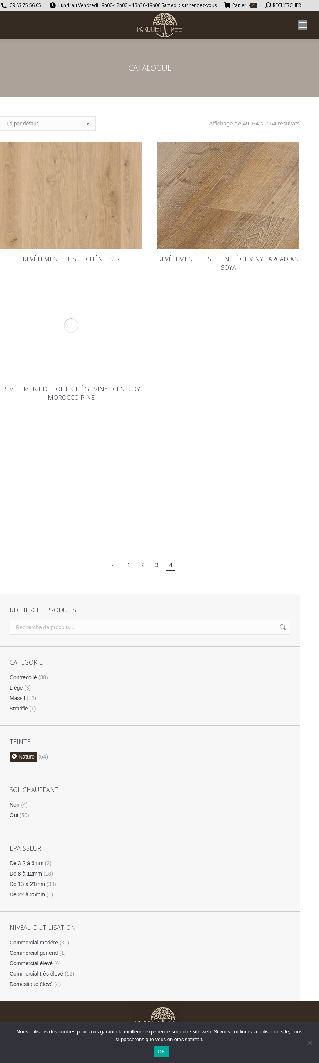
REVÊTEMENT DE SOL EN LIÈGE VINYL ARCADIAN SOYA (228, 263)
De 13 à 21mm (27, 884)
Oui (14, 815)
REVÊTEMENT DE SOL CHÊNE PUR (71, 259)
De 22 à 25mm (27, 894)
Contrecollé (23, 677)
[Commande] (48, 123)
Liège (16, 688)
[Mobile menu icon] (302, 25)
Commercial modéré (34, 942)
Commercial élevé (31, 963)
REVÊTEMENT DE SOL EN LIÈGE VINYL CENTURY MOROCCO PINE (71, 393)
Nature (26, 757)
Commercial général (34, 953)
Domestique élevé (31, 984)
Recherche (282, 627)
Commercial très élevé (36, 974)
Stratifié (19, 708)
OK (161, 1052)
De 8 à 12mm (26, 874)
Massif (17, 698)
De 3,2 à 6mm (26, 863)
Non (15, 805)
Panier (240, 5)
